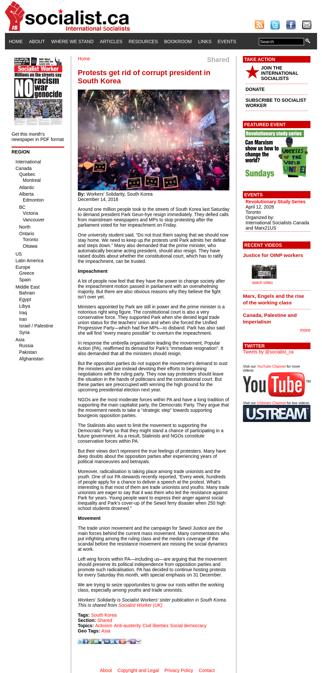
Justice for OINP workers (273, 255)
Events (227, 41)
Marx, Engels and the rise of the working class (273, 299)
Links (204, 41)
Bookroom (178, 41)
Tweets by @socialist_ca (268, 351)
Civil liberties (155, 625)
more (305, 330)
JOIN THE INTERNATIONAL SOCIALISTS (279, 73)
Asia (105, 630)
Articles (111, 41)
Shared (104, 620)
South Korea (104, 615)
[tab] (276, 255)
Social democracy (188, 625)
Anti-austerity (127, 625)
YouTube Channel (271, 366)
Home (16, 41)
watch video (262, 282)
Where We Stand (72, 41)
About (37, 41)
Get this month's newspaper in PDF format (38, 136)
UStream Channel (271, 403)
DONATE (255, 89)
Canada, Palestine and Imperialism (270, 318)
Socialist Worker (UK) (140, 605)
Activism (103, 625)
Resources (143, 41)
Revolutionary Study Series (276, 201)
